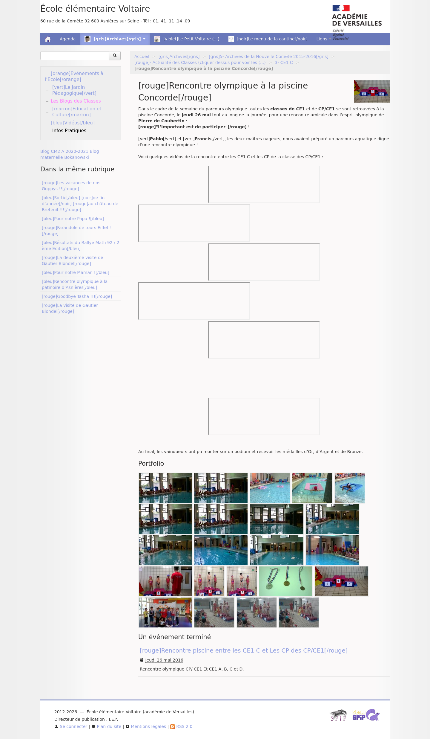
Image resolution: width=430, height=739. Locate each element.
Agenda (68, 38)
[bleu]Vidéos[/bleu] (73, 123)
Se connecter (70, 726)
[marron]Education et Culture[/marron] (77, 112)
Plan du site (106, 726)
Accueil (141, 56)
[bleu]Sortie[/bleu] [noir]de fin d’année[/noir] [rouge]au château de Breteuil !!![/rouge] (80, 203)
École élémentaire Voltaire (95, 9)
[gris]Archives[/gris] (179, 56)
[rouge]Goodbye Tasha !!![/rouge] (77, 296)
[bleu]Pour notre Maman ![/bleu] (75, 272)
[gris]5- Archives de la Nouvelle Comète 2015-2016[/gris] (268, 56)
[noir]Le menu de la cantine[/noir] (268, 39)
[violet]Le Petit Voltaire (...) (186, 39)
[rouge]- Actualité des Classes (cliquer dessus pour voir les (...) (200, 62)
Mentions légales (145, 726)
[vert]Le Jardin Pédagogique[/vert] (74, 90)
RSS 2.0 (181, 726)
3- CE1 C (284, 62)
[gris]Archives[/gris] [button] (115, 39)
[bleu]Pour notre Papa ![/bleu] (73, 218)
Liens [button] (323, 38)
